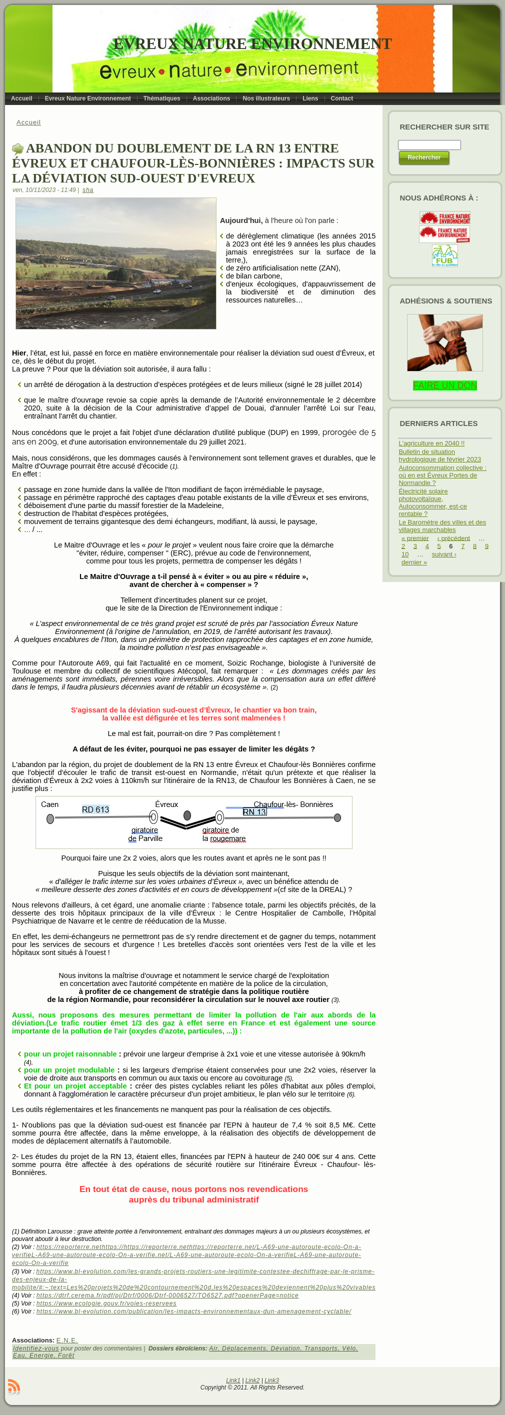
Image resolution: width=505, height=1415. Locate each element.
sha (88, 190)
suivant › (444, 554)
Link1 (233, 1380)
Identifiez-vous (36, 1348)
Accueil (28, 122)
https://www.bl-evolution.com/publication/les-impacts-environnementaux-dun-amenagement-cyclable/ (194, 1311)
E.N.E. (67, 1340)
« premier (415, 538)
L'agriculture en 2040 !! (431, 443)
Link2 (253, 1380)
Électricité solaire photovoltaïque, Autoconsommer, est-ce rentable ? (432, 503)
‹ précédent (453, 538)
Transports (321, 1348)
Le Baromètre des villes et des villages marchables (442, 526)
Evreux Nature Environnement (253, 43)
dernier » (414, 562)
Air (213, 1348)
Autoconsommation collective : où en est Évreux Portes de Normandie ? (442, 475)
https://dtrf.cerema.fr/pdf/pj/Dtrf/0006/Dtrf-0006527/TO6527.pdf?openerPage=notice (167, 1295)
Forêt (66, 1355)
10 (405, 554)
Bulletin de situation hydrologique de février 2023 (439, 455)
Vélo (349, 1348)
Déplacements (244, 1348)
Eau (19, 1355)
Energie (42, 1355)
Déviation (285, 1348)
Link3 (271, 1380)
